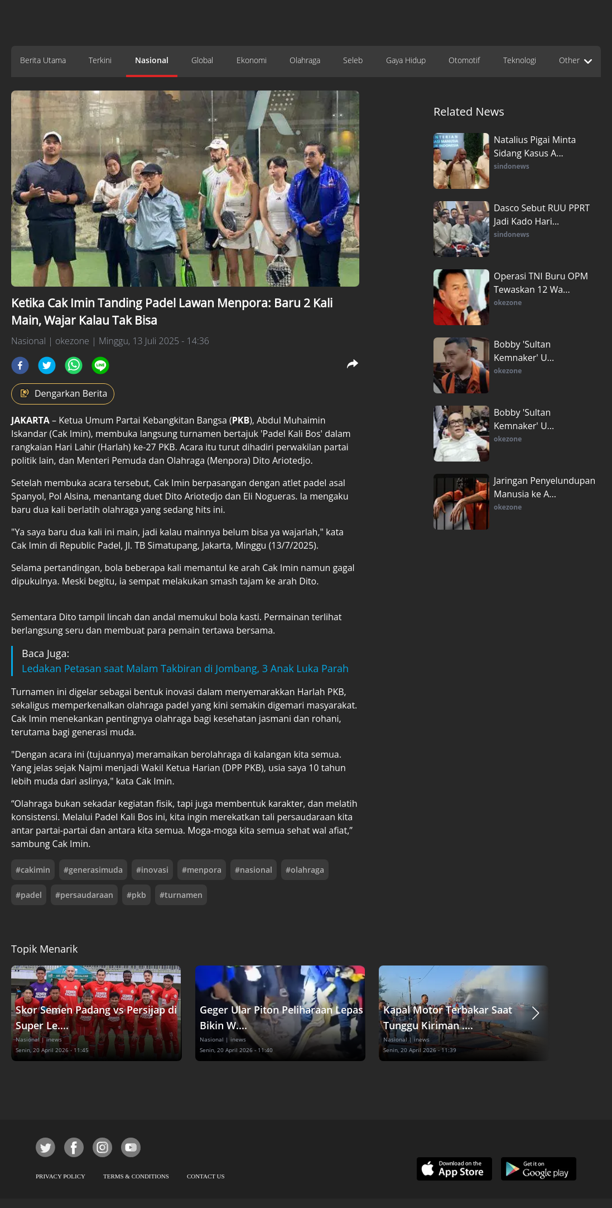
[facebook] (20, 365)
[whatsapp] (74, 365)
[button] (536, 1013)
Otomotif (464, 60)
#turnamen (181, 895)
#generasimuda (93, 869)
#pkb (136, 895)
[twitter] (47, 365)
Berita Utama (43, 60)
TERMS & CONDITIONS (136, 1176)
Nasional (151, 60)
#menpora (201, 869)
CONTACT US (206, 1176)
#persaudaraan (84, 895)
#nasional (253, 869)
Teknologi (519, 60)
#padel (29, 895)
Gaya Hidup (406, 60)
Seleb (353, 60)
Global (202, 60)
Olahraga (305, 60)
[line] (100, 365)
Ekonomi (252, 60)
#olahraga (305, 869)
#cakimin (33, 869)
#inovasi (152, 869)
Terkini (100, 60)
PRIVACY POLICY (60, 1176)
